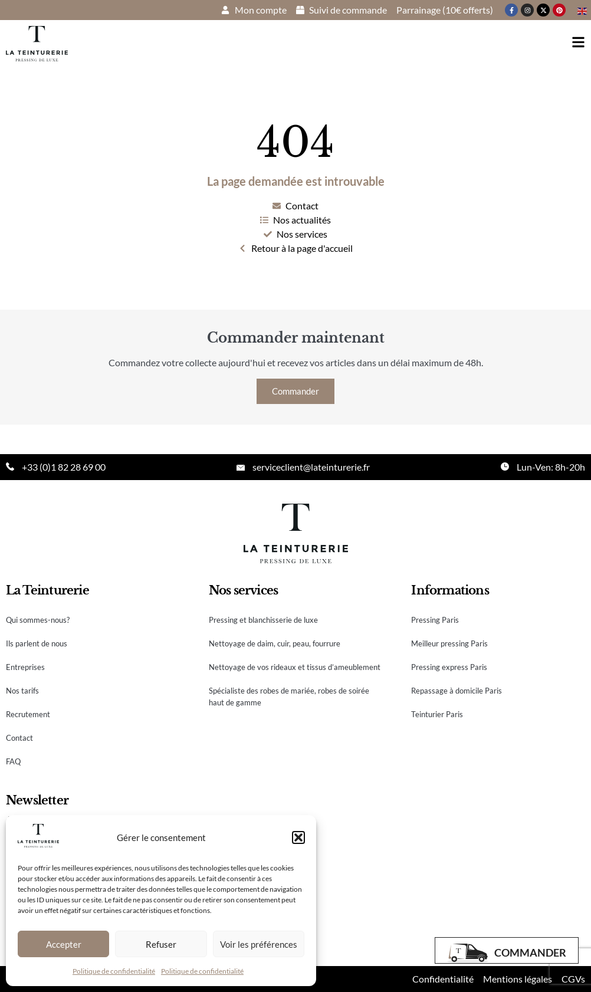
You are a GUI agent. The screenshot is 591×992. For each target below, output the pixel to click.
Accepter (63, 944)
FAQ (13, 761)
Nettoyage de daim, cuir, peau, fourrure (274, 643)
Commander (295, 391)
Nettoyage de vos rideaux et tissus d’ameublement (294, 667)
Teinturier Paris (437, 714)
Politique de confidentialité (114, 971)
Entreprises (25, 667)
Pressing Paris (435, 620)
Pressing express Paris (449, 667)
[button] (298, 837)
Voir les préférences (258, 944)
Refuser (161, 944)
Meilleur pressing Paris (449, 643)
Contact (19, 738)
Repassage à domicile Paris (456, 690)
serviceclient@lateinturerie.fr (311, 466)
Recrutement (28, 714)
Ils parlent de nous (36, 643)
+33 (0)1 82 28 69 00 (64, 466)
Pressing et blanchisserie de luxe (263, 620)
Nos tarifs (22, 690)
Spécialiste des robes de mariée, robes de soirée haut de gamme (289, 696)
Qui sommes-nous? (38, 620)
